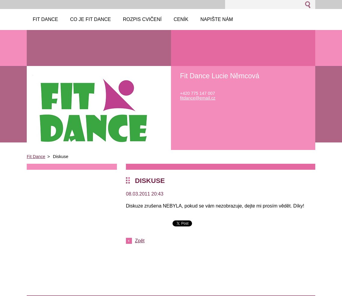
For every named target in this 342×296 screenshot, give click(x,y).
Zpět (140, 240)
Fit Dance (36, 156)
